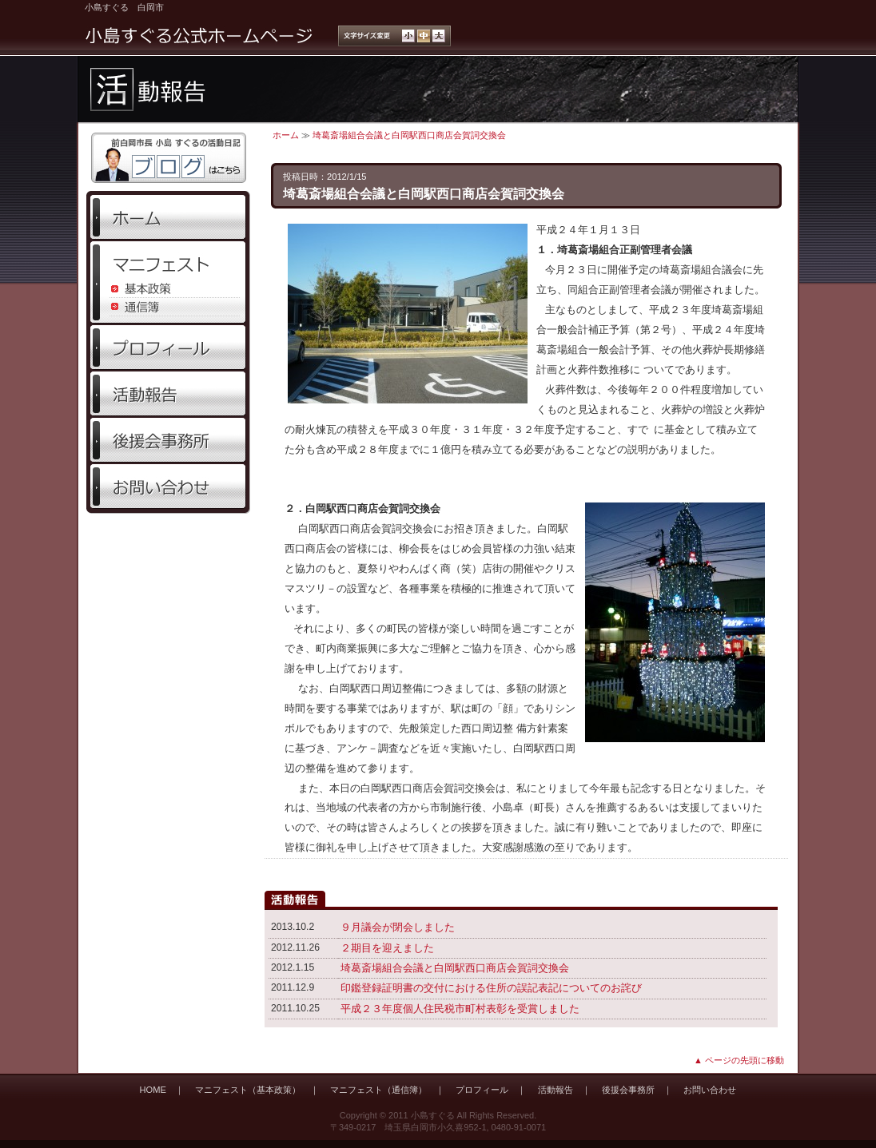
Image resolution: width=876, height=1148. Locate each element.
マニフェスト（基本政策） (248, 1089)
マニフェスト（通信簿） (378, 1089)
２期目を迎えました (387, 948)
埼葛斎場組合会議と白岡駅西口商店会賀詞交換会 (409, 135)
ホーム (168, 217)
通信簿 (168, 307)
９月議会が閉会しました (397, 927)
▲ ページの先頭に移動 (739, 1060)
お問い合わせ (168, 486)
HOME (153, 1089)
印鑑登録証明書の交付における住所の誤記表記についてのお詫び (491, 988)
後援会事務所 (168, 440)
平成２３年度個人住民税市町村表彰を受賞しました (459, 1009)
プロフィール (168, 347)
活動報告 (168, 393)
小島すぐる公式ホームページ (199, 36)
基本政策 (168, 289)
